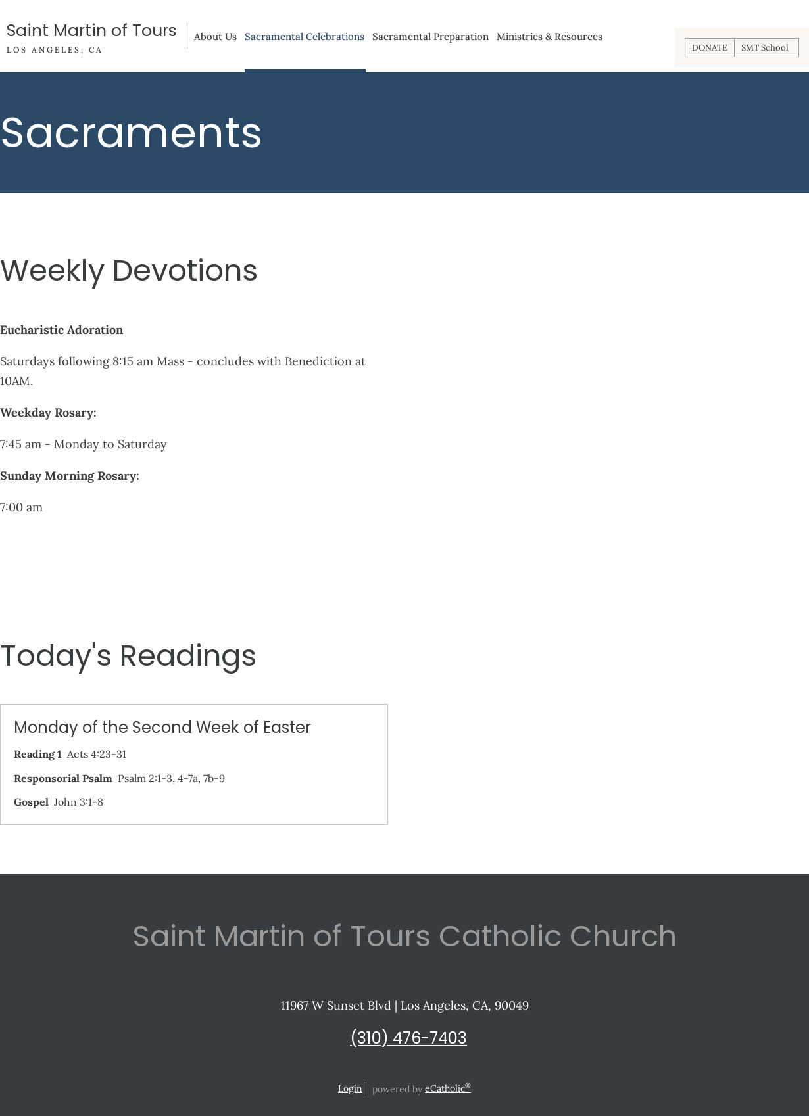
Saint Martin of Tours (92, 31)
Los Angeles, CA (55, 50)
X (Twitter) (365, 1070)
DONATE (709, 47)
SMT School (765, 47)
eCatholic (448, 1088)
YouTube (417, 1070)
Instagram (391, 1070)
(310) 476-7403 (408, 1038)
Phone (444, 1070)
